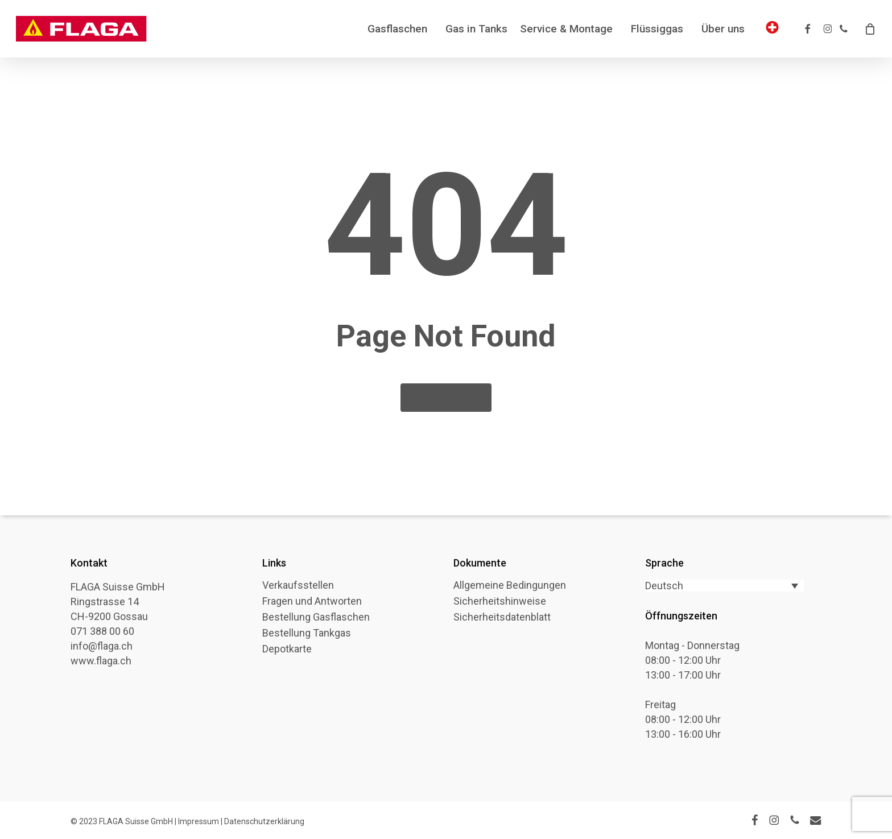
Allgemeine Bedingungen (509, 585)
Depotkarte (287, 649)
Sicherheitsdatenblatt (502, 617)
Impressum (198, 821)
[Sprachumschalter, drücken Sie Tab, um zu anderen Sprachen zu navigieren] (724, 586)
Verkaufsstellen (298, 585)
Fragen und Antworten (312, 601)
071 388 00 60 (102, 631)
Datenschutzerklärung (264, 821)
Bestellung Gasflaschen (316, 617)
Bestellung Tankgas (306, 633)
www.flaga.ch (101, 661)
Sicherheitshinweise (499, 601)
